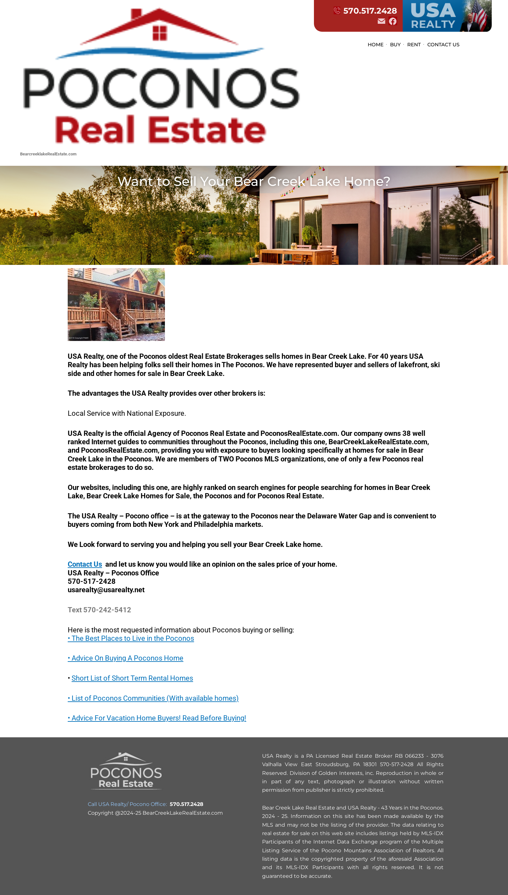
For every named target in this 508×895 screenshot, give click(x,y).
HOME (376, 44)
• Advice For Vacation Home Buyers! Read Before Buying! (157, 718)
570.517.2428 (365, 11)
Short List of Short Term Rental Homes (132, 678)
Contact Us (85, 564)
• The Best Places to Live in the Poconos (131, 638)
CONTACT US (443, 44)
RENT (414, 44)
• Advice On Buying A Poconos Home (125, 658)
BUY (395, 44)
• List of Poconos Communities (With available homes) (153, 698)
